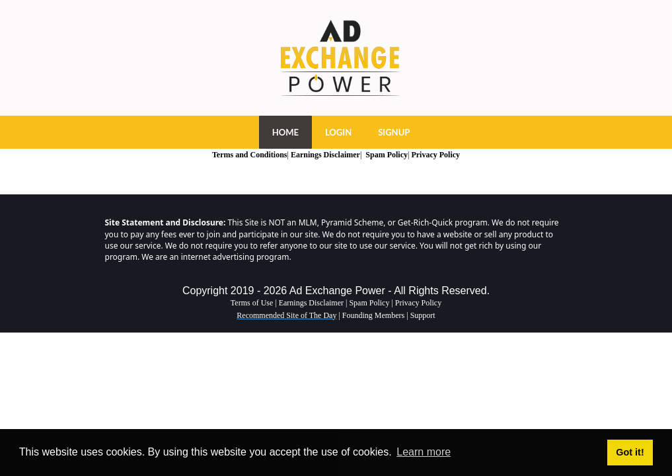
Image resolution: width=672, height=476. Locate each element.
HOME (285, 132)
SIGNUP (394, 132)
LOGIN (338, 132)
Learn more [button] (423, 451)
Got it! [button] (630, 452)
